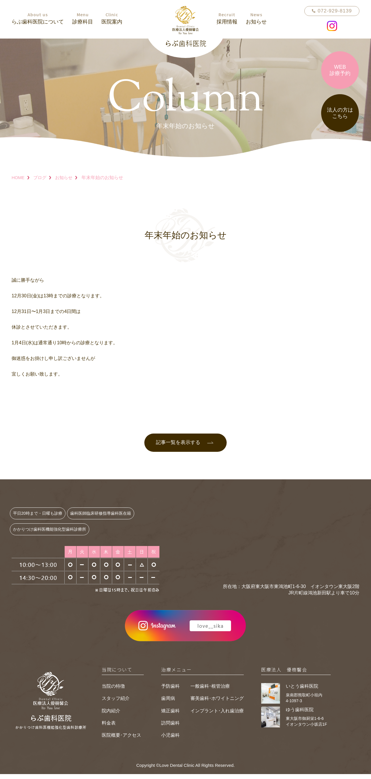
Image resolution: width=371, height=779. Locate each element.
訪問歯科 (170, 727)
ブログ (41, 177)
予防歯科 (170, 691)
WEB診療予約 (340, 70)
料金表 (109, 727)
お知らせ (66, 177)
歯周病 (168, 703)
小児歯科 (170, 740)
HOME (19, 177)
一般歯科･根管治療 (210, 691)
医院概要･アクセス (121, 740)
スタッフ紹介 (116, 703)
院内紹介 (111, 715)
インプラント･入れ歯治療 (217, 715)
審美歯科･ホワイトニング (217, 703)
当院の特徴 (113, 691)
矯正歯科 (170, 715)
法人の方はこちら (340, 113)
